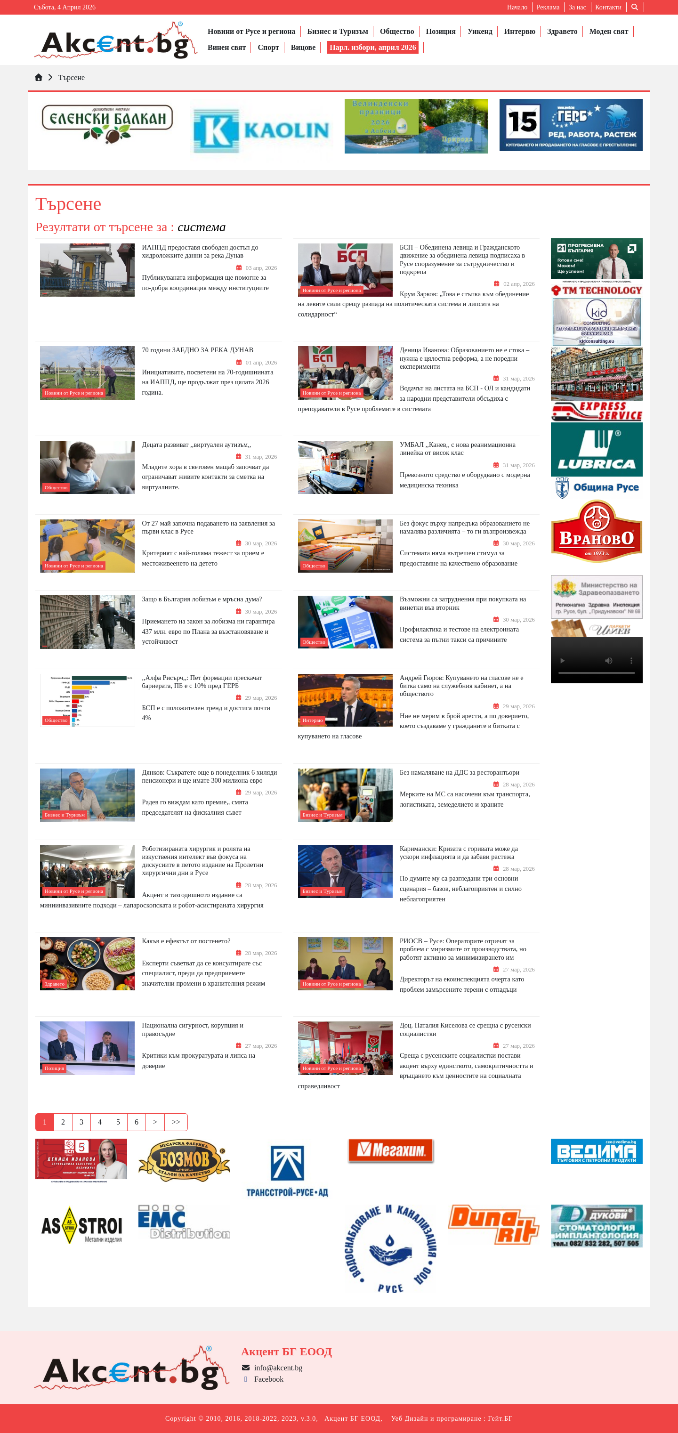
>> (176, 1122)
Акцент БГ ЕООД (352, 1418)
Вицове (303, 47)
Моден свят (609, 31)
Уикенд (480, 31)
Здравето (562, 31)
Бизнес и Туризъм (337, 31)
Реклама (548, 7)
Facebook (262, 1379)
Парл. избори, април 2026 (373, 47)
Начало (517, 7)
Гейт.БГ (500, 1418)
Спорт (268, 47)
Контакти (608, 7)
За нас (577, 7)
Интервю (519, 31)
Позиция (441, 31)
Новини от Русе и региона (252, 31)
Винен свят (227, 47)
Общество (397, 31)
